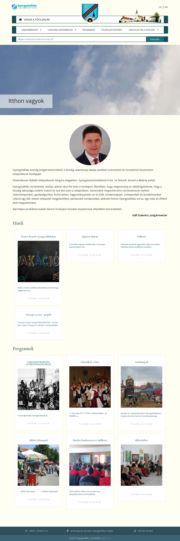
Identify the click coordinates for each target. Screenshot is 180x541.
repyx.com (106, 538)
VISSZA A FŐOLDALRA (34, 19)
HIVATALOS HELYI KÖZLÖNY (143, 30)
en (166, 7)
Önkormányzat (31, 30)
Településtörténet (113, 28)
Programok (90, 28)
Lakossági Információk (62, 30)
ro (160, 7)
